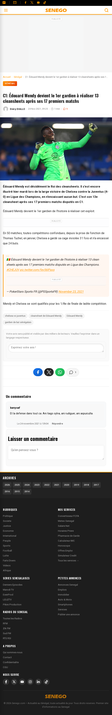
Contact (7, 657)
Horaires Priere (66, 530)
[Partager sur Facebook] (38, 372)
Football (7, 550)
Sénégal (10, 83)
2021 (56, 484)
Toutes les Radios (12, 618)
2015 (17, 491)
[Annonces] (4, 2)
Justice (7, 526)
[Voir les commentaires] (72, 372)
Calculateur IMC (66, 540)
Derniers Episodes (12, 584)
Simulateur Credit (67, 555)
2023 (36, 484)
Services (62, 609)
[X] (14, 682)
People (7, 540)
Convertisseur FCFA (68, 516)
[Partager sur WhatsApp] (60, 372)
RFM (5, 623)
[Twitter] (31, 2)
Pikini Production (12, 604)
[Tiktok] (44, 2)
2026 (7, 484)
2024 (27, 484)
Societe (7, 521)
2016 (7, 491)
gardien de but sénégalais (18, 322)
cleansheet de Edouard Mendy (46, 316)
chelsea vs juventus (15, 316)
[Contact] (15, 2)
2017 (96, 484)
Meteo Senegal (66, 521)
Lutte (6, 555)
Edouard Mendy (74, 316)
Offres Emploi (65, 550)
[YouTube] (38, 2)
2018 (86, 484)
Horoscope (64, 545)
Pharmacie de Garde (69, 535)
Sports (6, 545)
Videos (6, 565)
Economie (8, 530)
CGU (5, 667)
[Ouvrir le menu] (6, 10)
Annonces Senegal (68, 584)
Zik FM (6, 628)
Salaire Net (63, 526)
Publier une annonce (69, 614)
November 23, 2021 (71, 291)
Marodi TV (8, 589)
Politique (8, 516)
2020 (66, 484)
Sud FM (7, 633)
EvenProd (8, 594)
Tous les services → (68, 560)
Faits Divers (9, 560)
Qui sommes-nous (12, 652)
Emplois (62, 589)
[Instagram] (30, 682)
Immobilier (63, 594)
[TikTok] (46, 682)
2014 (27, 491)
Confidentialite (11, 662)
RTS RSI (7, 638)
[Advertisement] (56, 45)
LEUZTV (7, 599)
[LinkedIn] (38, 682)
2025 (17, 484)
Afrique (7, 570)
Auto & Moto (65, 599)
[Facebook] (25, 2)
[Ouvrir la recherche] (106, 10)
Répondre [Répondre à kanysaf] (57, 423)
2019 (76, 484)
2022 (46, 484)
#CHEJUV (12, 270)
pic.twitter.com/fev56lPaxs (37, 270)
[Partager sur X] (49, 372)
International (9, 535)
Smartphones (65, 604)
